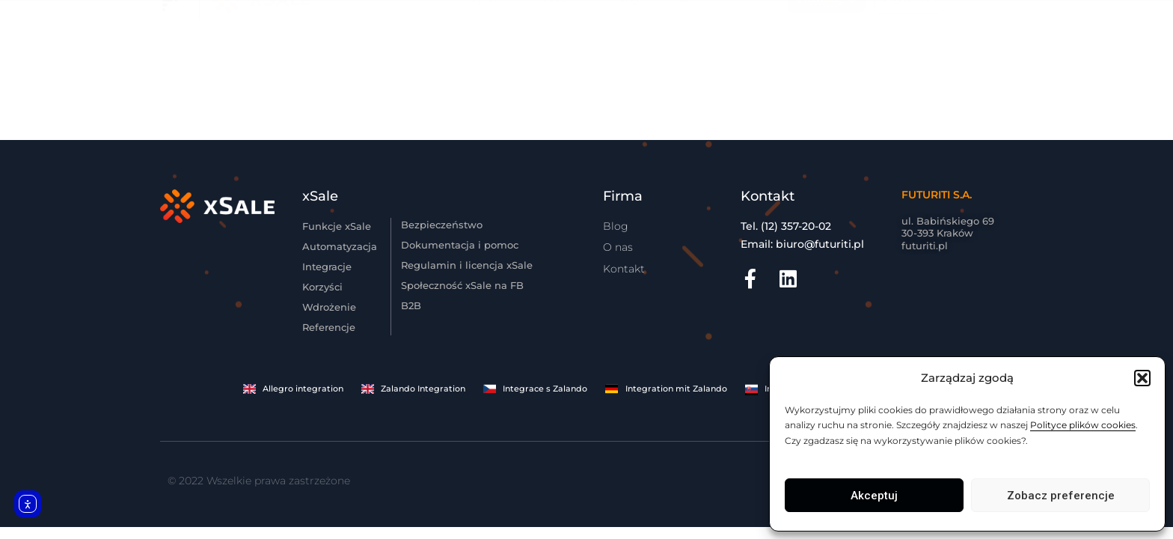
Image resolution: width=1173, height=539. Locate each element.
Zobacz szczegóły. (753, 6)
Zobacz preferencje (1061, 495)
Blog (627, 51)
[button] (1142, 378)
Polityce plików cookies (1083, 424)
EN (982, 51)
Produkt (386, 51)
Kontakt (696, 51)
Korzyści (475, 51)
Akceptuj (874, 495)
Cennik (561, 51)
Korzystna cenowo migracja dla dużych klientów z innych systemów (549, 6)
